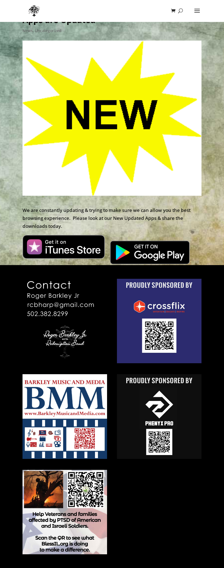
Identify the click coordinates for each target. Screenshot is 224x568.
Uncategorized (48, 30)
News (28, 30)
